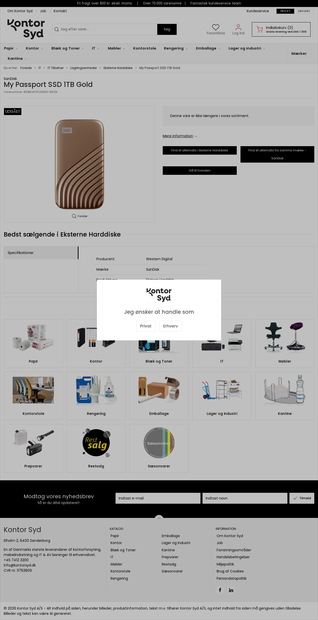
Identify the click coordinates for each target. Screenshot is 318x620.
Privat (146, 326)
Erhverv (170, 326)
